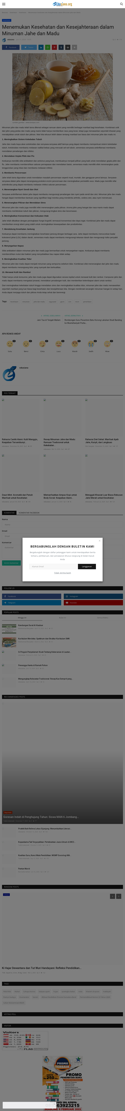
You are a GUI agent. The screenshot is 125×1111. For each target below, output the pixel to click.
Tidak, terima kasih (62, 573)
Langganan (87, 566)
